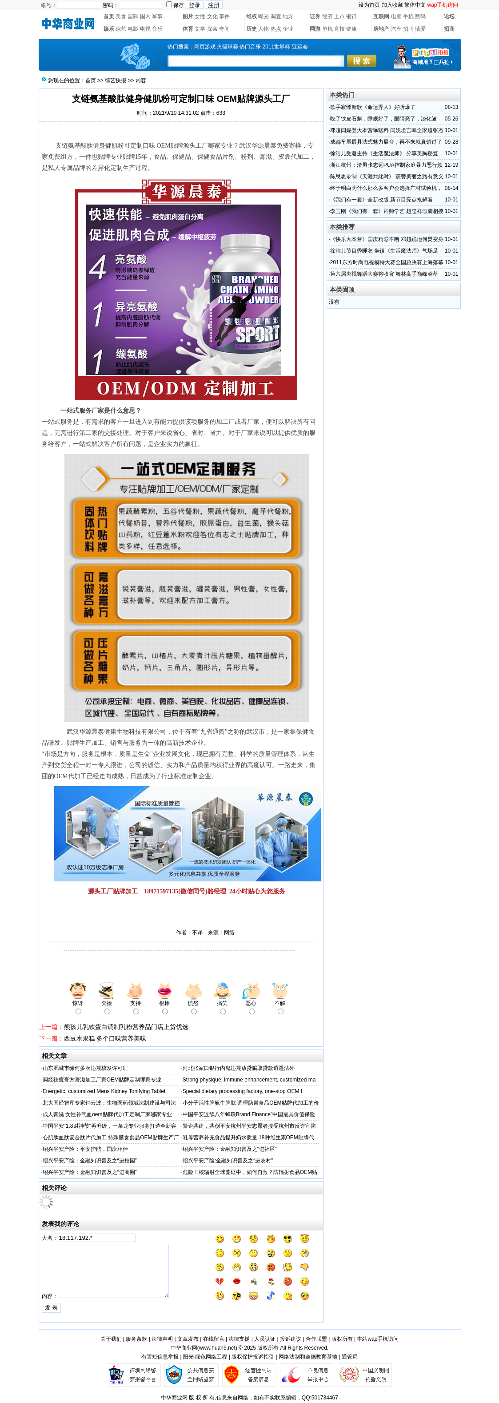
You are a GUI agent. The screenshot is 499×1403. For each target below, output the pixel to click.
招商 (449, 29)
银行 (351, 16)
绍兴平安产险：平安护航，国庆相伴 (85, 1149)
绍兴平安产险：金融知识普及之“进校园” (90, 1161)
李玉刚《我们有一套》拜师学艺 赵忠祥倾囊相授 (386, 211)
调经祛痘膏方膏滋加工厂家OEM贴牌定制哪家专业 (102, 1080)
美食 (121, 16)
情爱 (420, 29)
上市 (339, 16)
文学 (200, 29)
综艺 (121, 29)
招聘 (408, 29)
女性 (200, 16)
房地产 (381, 29)
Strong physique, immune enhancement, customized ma (249, 1080)
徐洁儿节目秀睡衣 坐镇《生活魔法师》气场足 (384, 251)
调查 (276, 16)
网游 (315, 29)
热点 (276, 29)
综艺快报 (115, 80)
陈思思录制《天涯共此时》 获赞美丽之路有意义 (386, 176)
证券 (315, 16)
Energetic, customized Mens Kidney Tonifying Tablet (104, 1091)
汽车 (396, 29)
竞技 (339, 29)
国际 (133, 16)
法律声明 (162, 1339)
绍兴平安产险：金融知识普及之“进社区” (230, 1149)
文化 (212, 16)
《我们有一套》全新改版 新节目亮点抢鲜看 (381, 200)
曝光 (263, 16)
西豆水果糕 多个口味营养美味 (105, 1038)
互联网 (381, 16)
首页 (109, 16)
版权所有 (342, 1339)
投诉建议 (290, 1339)
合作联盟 (316, 1339)
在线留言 (213, 1339)
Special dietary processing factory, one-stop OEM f (242, 1091)
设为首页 (369, 5)
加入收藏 (392, 5)
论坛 (449, 16)
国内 (145, 16)
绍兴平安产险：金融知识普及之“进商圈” (90, 1172)
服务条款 (136, 1339)
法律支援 (239, 1339)
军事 (157, 16)
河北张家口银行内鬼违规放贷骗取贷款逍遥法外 (239, 1068)
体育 (188, 29)
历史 (251, 29)
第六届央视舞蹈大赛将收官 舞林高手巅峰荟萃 (384, 274)
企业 (288, 29)
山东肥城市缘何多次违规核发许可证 (85, 1068)
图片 (188, 16)
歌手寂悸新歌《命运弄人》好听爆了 (372, 107)
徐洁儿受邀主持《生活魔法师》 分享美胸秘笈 (384, 153)
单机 (327, 29)
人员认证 (264, 1339)
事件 (224, 16)
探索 (212, 29)
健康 (351, 29)
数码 (420, 16)
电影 (133, 29)
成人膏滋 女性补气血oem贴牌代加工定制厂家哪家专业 (107, 1114)
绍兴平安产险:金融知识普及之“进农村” (228, 1161)
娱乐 (109, 29)
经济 (327, 16)
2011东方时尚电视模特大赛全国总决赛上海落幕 (386, 262)
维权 (251, 16)
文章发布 (188, 1339)
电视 (145, 29)
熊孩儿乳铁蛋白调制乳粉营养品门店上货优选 (126, 1026)
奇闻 (224, 29)
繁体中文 (415, 5)
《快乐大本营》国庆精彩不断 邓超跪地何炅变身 (386, 239)
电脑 (396, 16)
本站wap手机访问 (378, 1339)
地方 (288, 16)
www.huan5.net (217, 1348)
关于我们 (111, 1339)
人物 (263, 29)
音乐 (157, 29)
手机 (408, 16)
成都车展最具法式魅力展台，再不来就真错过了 (386, 142)
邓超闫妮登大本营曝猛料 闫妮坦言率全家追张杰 (386, 130)
